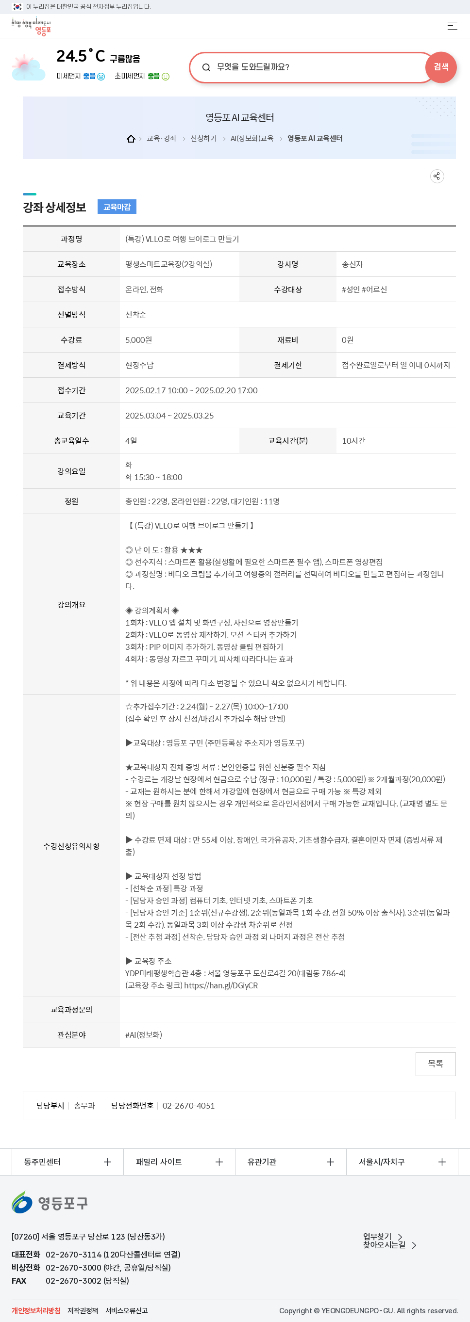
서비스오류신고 (126, 1311)
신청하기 (203, 138)
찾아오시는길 (384, 1245)
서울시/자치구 (382, 1162)
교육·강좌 (162, 138)
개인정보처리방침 (36, 1311)
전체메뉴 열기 (452, 26)
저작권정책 (82, 1311)
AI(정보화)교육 (252, 138)
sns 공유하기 (437, 176)
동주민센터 (42, 1162)
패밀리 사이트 (159, 1162)
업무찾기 (377, 1237)
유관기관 (262, 1162)
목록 (436, 1063)
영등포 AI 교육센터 (315, 138)
